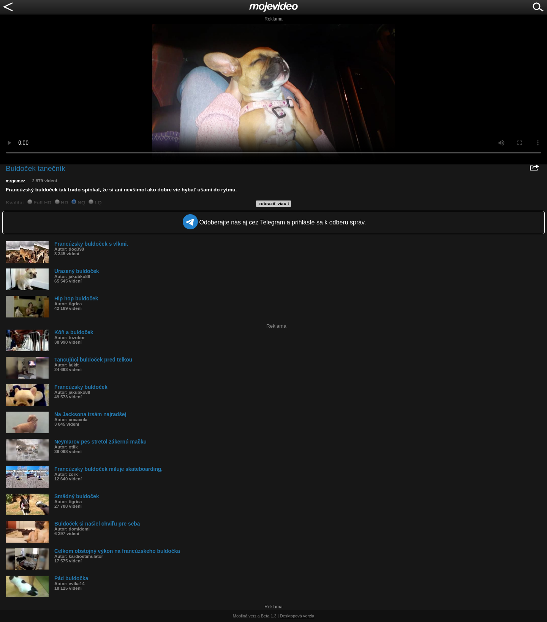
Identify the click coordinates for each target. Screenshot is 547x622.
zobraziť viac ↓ (274, 203)
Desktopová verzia (297, 616)
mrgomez (15, 180)
